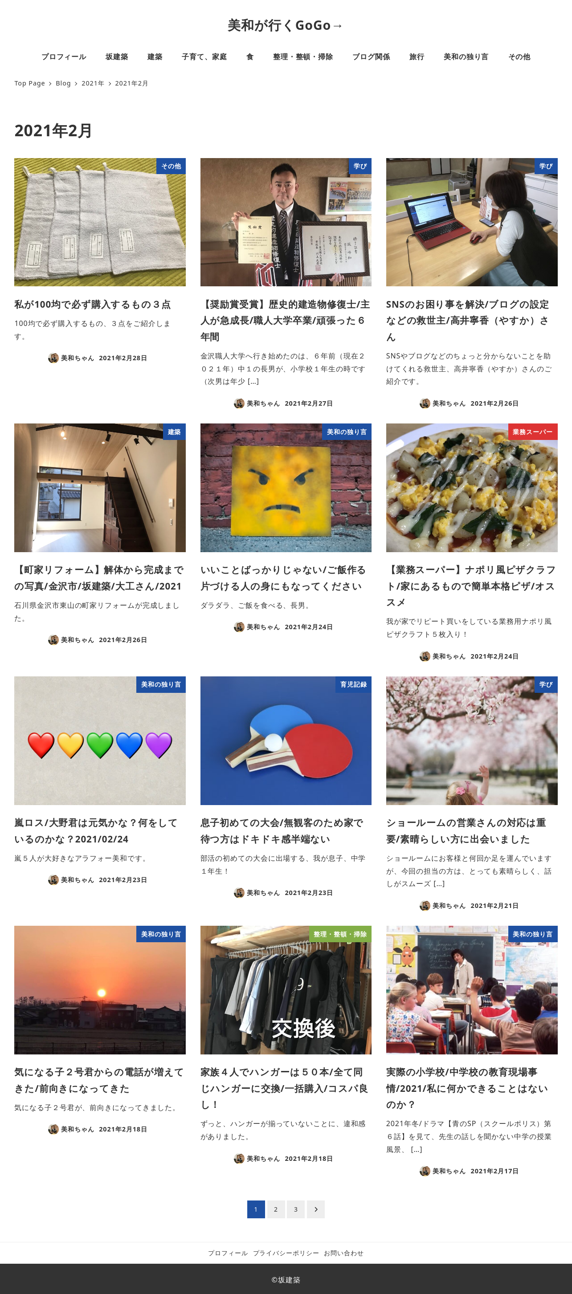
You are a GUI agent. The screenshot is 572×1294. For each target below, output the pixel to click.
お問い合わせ (344, 1253)
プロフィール (228, 1253)
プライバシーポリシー (286, 1253)
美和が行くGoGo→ (286, 24)
